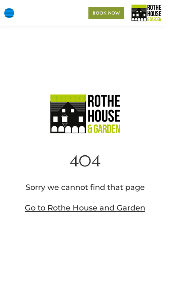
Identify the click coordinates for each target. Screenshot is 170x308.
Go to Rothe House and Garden (85, 208)
